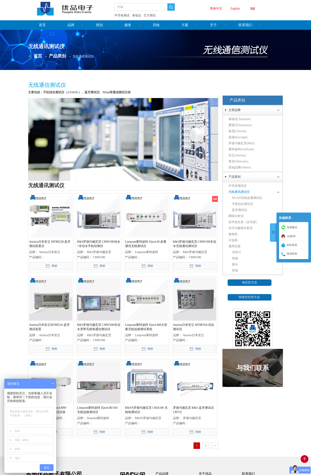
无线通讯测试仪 (239, 191)
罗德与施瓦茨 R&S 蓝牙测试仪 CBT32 (193, 410)
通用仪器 (234, 246)
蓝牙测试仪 (239, 210)
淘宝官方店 (249, 282)
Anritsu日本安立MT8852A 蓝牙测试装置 (49, 327)
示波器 (233, 240)
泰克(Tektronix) (238, 161)
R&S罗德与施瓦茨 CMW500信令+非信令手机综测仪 (98, 244)
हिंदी (252, 9)
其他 (235, 270)
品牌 (70, 25)
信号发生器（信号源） (243, 222)
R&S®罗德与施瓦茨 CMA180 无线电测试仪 (146, 410)
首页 (42, 25)
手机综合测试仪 (242, 204)
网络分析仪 (236, 216)
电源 (235, 258)
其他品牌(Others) (239, 167)
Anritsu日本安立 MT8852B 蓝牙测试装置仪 (49, 244)
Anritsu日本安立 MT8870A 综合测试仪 (193, 327)
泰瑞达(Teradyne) (239, 119)
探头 (235, 264)
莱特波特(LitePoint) (241, 149)
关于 (213, 25)
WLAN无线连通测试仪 (247, 198)
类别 (99, 25)
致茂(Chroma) (237, 131)
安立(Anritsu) (237, 155)
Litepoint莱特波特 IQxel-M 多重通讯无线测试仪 (145, 244)
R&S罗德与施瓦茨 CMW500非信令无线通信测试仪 (194, 244)
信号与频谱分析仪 (240, 228)
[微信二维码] (253, 329)
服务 (127, 25)
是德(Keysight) (238, 137)
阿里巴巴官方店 (249, 297)
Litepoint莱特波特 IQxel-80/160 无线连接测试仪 (97, 410)
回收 (156, 25)
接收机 (233, 234)
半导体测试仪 (237, 185)
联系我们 (245, 25)
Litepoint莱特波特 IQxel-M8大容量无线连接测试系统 (146, 327)
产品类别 (234, 176)
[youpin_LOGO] (68, 8)
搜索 (171, 7)
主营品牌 (234, 110)
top (304, 459)
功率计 (236, 252)
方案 (184, 25)
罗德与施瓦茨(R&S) (241, 143)
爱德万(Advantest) (240, 125)
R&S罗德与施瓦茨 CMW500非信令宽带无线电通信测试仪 (98, 327)
